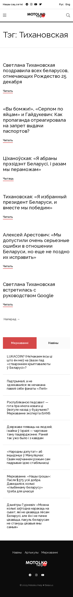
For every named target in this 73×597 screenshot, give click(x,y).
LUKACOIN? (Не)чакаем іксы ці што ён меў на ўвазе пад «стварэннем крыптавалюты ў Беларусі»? (29, 362)
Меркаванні (19, 343)
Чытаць (8, 178)
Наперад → (11, 319)
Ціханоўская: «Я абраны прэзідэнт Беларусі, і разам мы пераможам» (34, 164)
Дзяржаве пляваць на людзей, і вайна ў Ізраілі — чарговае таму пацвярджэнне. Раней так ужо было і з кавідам (29, 432)
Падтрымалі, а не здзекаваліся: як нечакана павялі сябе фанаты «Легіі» (27, 384)
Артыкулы (32, 552)
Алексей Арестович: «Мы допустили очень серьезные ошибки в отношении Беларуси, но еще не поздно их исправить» (36, 246)
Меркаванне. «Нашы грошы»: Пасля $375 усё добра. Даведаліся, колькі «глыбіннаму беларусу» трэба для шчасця (29, 484)
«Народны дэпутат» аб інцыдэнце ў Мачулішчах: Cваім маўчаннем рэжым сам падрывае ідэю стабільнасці (28, 457)
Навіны (53, 343)
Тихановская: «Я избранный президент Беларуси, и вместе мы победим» (35, 202)
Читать (8, 90)
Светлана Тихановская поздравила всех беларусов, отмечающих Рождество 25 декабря (36, 73)
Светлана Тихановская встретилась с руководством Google (29, 289)
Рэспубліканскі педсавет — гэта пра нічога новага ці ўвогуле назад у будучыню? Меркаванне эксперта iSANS (28, 407)
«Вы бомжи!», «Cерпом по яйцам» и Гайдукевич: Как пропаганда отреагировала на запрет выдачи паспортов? (34, 120)
